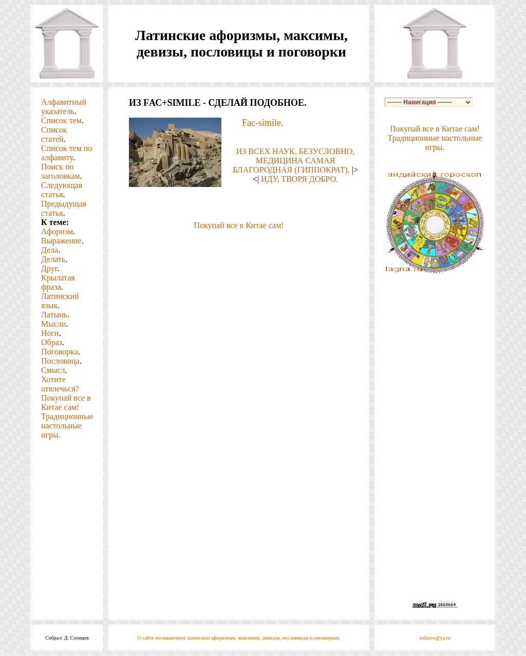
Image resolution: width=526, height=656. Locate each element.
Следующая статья (61, 190)
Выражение (61, 240)
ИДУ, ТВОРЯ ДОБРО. (299, 179)
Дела (49, 250)
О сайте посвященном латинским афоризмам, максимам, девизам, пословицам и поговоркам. (239, 638)
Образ (51, 342)
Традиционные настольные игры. (67, 425)
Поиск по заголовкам (60, 171)
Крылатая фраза (58, 282)
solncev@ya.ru (435, 638)
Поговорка (59, 351)
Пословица (60, 361)
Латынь (54, 314)
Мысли (53, 324)
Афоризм (57, 231)
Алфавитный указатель (63, 107)
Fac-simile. (262, 123)
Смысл (53, 370)
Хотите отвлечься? (60, 384)
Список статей (54, 134)
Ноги (50, 333)
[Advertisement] (239, 245)
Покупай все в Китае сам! (66, 402)
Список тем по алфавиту (66, 153)
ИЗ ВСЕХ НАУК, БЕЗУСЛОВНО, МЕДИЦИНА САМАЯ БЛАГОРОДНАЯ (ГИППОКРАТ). (293, 160)
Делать (53, 259)
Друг (49, 268)
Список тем (61, 120)
